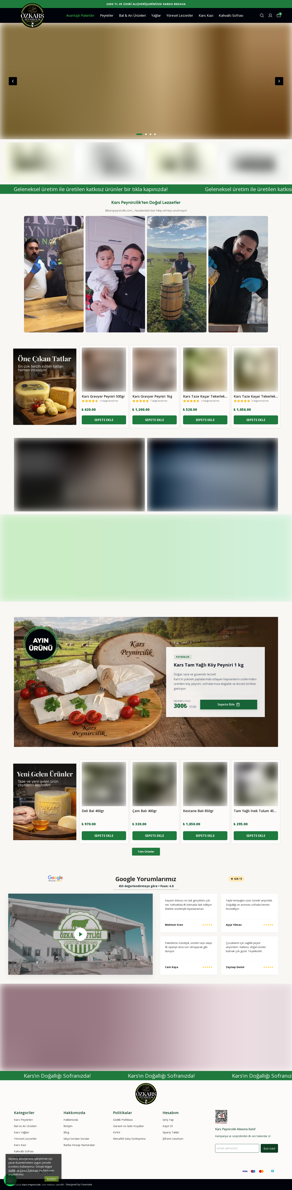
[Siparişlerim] (270, 15)
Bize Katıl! (269, 1148)
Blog (66, 1132)
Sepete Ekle (229, 704)
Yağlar (156, 15)
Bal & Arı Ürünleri (132, 15)
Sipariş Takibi (171, 1132)
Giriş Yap (168, 1119)
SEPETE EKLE (103, 420)
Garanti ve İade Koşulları (128, 1126)
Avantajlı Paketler (80, 15)
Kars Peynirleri (23, 1119)
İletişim (68, 1126)
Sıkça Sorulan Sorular (76, 1138)
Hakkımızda (71, 1119)
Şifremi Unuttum (173, 1138)
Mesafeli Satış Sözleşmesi (129, 1138)
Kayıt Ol (168, 1126)
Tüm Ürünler (146, 851)
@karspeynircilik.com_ (119, 210)
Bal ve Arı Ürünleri (25, 1126)
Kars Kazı (206, 15)
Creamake (86, 1184)
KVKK (116, 1132)
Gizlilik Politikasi (123, 1119)
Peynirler (106, 15)
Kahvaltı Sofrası (231, 15)
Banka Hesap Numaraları (79, 1145)
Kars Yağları (21, 1132)
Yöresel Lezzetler (179, 15)
